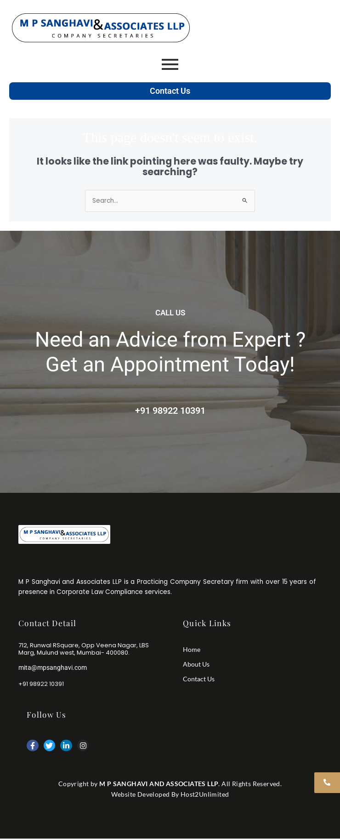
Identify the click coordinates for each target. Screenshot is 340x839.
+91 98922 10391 (170, 410)
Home (191, 649)
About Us (196, 664)
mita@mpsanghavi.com (52, 667)
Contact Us (170, 91)
